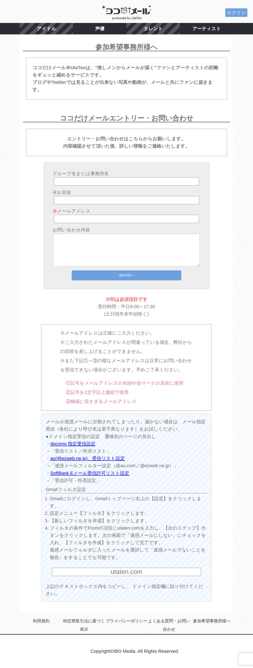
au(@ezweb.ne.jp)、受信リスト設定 (87, 458)
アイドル (46, 28)
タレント (153, 28)
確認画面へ (126, 275)
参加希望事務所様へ (211, 621)
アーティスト (206, 28)
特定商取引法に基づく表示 (84, 625)
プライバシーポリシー (126, 621)
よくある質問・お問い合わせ (169, 625)
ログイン (236, 12)
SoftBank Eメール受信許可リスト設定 (89, 473)
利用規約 (41, 621)
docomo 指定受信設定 (72, 443)
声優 (99, 28)
